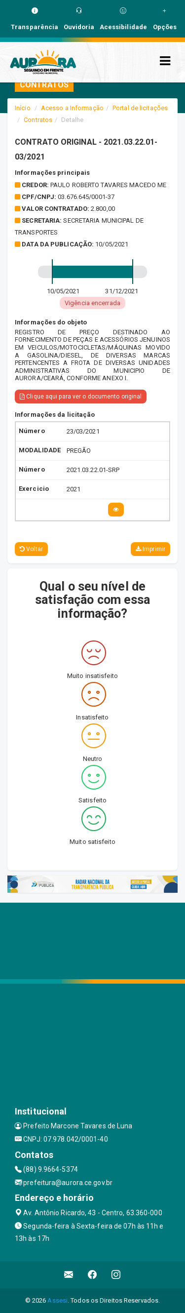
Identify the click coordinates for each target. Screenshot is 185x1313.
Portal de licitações (140, 108)
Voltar (31, 549)
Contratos (38, 119)
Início (23, 108)
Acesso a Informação (72, 108)
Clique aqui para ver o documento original (81, 396)
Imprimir (150, 549)
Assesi (57, 1300)
